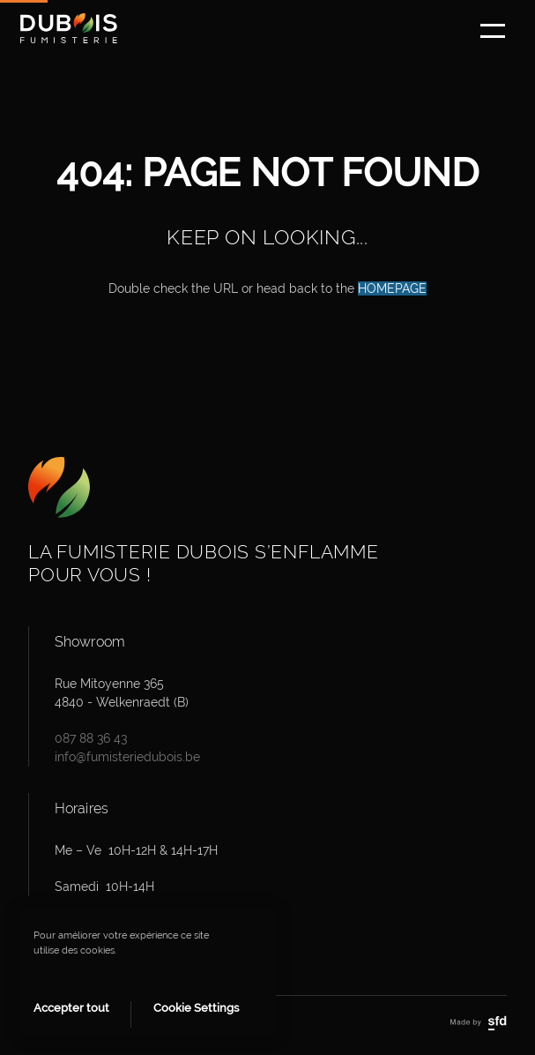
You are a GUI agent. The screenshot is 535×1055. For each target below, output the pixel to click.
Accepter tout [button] (71, 1007)
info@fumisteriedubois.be (127, 757)
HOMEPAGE (392, 288)
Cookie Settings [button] (196, 1007)
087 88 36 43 (91, 738)
